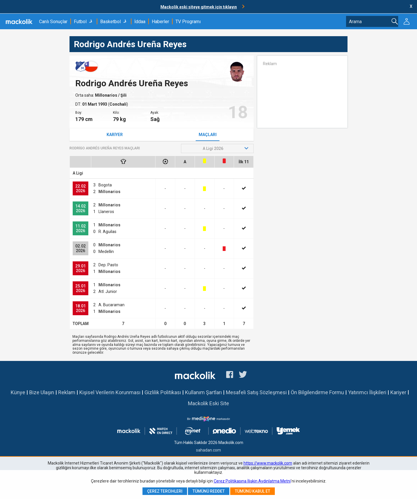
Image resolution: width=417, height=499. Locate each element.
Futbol (80, 21)
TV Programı (188, 21)
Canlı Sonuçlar (53, 21)
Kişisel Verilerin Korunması (109, 392)
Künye (18, 392)
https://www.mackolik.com (268, 463)
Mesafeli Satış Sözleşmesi (256, 392)
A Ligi (78, 173)
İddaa (139, 21)
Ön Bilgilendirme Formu (317, 392)
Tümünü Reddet (209, 491)
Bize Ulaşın (41, 392)
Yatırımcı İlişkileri (367, 392)
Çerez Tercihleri (164, 491)
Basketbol (110, 21)
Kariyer (115, 134)
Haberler (160, 21)
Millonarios (106, 95)
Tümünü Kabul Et (252, 491)
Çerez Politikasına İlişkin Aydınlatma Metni (252, 481)
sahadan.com (208, 450)
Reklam (66, 392)
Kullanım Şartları (203, 392)
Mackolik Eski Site (208, 403)
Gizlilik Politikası (163, 392)
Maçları (208, 134)
